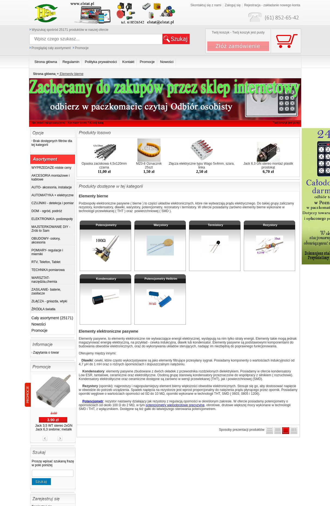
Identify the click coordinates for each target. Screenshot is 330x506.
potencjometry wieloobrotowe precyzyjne (175, 405)
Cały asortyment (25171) (52, 318)
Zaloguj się (232, 5)
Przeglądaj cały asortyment (51, 48)
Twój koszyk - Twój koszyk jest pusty (238, 32)
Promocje (82, 48)
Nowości (39, 324)
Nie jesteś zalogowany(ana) (48, 122)
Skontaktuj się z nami (205, 5)
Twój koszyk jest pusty (286, 122)
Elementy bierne (69, 74)
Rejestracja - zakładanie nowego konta (272, 5)
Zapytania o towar (46, 352)
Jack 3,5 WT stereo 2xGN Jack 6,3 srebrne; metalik (53, 427)
